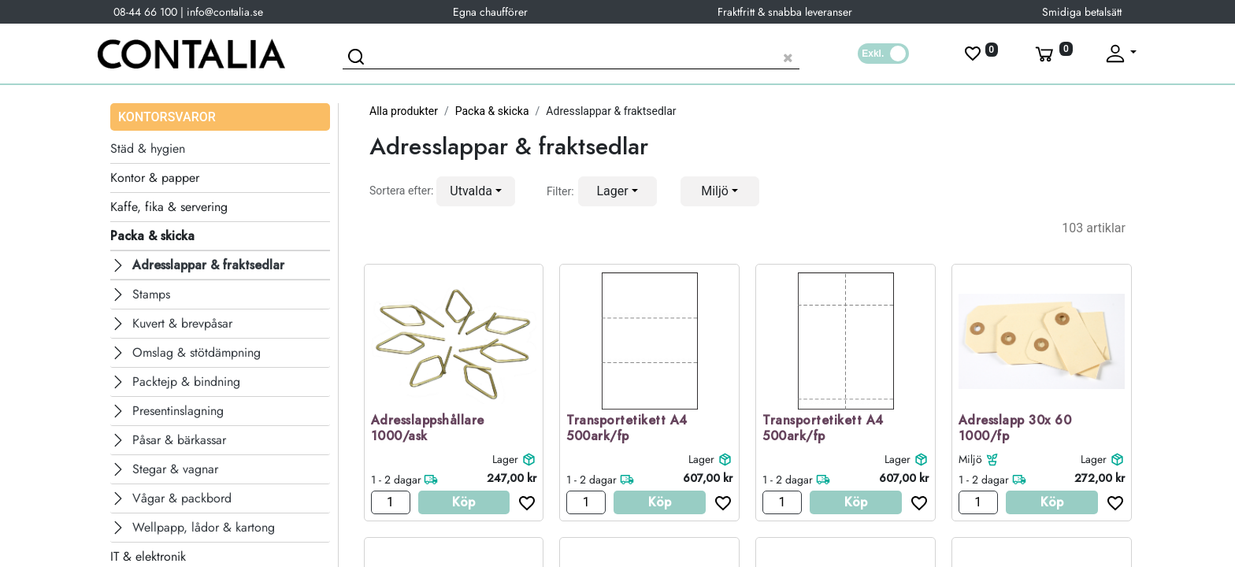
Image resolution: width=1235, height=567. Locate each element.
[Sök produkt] (571, 55)
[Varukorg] (1052, 53)
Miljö (970, 459)
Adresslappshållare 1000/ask (427, 429)
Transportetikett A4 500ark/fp (627, 429)
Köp (463, 502)
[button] (475, 191)
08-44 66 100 (145, 12)
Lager (505, 459)
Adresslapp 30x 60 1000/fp (1015, 429)
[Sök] (358, 59)
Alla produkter (403, 111)
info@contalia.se (225, 12)
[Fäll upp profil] (1120, 53)
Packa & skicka (492, 111)
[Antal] (390, 502)
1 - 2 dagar (396, 479)
